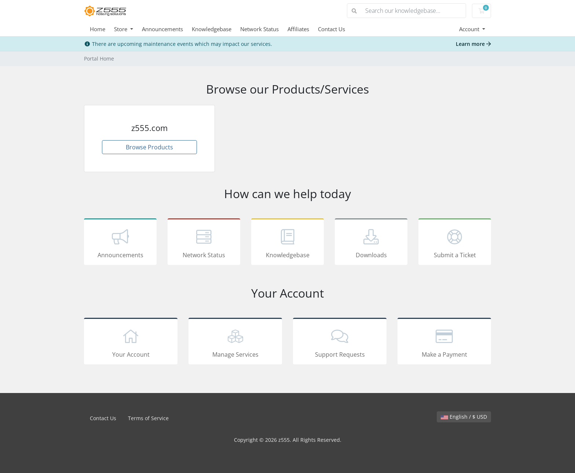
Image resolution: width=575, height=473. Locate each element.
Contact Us (331, 29)
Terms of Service (148, 418)
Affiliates (298, 29)
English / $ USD (464, 416)
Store (121, 29)
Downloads (371, 243)
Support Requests (340, 342)
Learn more (473, 43)
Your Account (130, 342)
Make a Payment (444, 342)
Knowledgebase (211, 29)
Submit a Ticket (454, 243)
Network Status (259, 29)
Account (470, 29)
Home (97, 29)
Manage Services (235, 342)
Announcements (162, 29)
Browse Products (149, 147)
